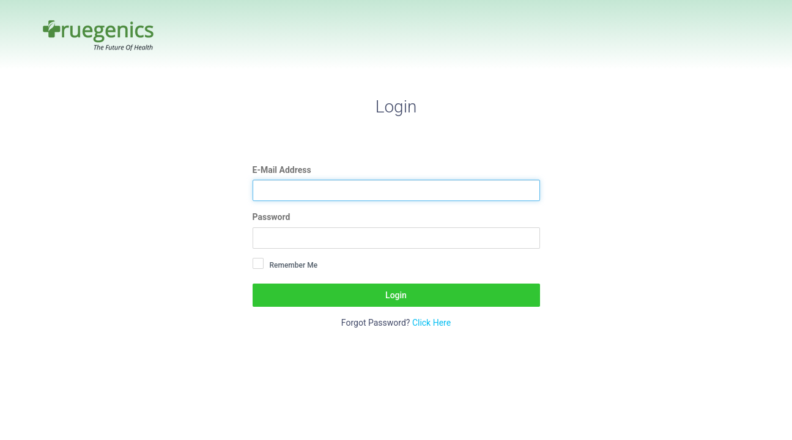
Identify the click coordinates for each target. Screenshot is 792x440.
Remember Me (294, 265)
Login (396, 295)
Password (272, 217)
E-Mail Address (282, 170)
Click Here (431, 323)
